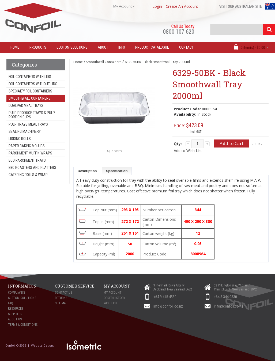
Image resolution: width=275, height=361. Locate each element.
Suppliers (15, 314)
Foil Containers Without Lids (33, 84)
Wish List (110, 303)
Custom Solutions (72, 47)
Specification (117, 171)
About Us (15, 319)
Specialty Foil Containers (30, 91)
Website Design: (43, 345)
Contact (186, 47)
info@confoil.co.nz (168, 306)
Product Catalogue (152, 47)
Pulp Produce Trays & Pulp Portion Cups (32, 115)
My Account (113, 292)
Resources (15, 308)
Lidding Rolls (20, 139)
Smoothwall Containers (30, 98)
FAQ (10, 303)
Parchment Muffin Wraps (30, 153)
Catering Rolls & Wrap (28, 175)
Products (37, 47)
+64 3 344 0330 (225, 297)
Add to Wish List (188, 150)
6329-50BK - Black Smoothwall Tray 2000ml (157, 62)
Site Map (61, 303)
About (103, 47)
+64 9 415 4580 (164, 297)
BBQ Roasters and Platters (32, 167)
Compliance (16, 292)
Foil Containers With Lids (30, 77)
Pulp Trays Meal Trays (28, 124)
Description (87, 171)
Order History (114, 298)
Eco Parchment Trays (27, 160)
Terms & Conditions (22, 325)
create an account (182, 6)
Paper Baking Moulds (27, 146)
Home (78, 62)
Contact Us (63, 292)
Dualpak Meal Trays (26, 105)
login (157, 6)
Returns (61, 298)
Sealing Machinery (25, 131)
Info (121, 47)
